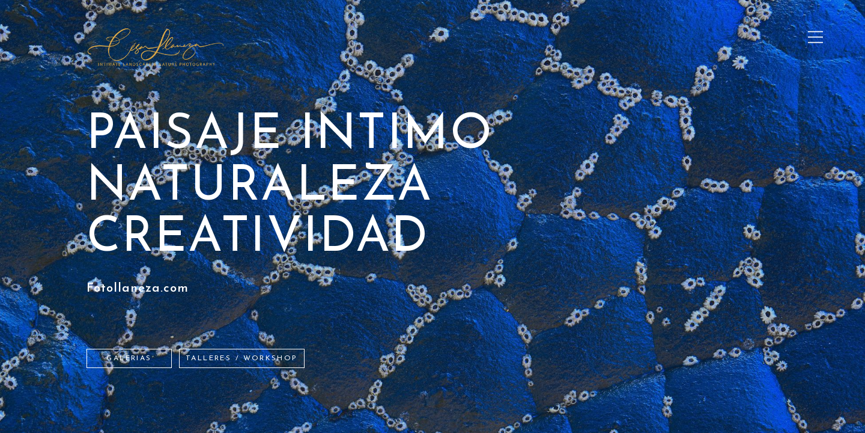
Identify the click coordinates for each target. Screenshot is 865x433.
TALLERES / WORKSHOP (242, 358)
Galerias (128, 358)
